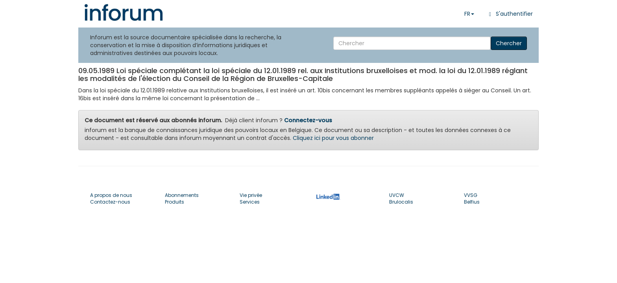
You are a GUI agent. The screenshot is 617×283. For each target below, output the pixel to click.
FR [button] (469, 14)
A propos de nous (111, 195)
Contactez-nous (110, 201)
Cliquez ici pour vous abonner (333, 138)
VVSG (470, 195)
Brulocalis (401, 201)
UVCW (396, 195)
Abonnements (182, 195)
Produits (174, 201)
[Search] (412, 43)
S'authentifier (509, 14)
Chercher (509, 43)
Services (250, 201)
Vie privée (251, 195)
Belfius (472, 201)
